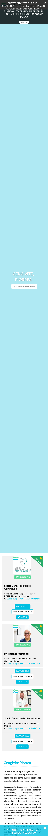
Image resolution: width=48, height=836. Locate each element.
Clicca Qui (30, 832)
